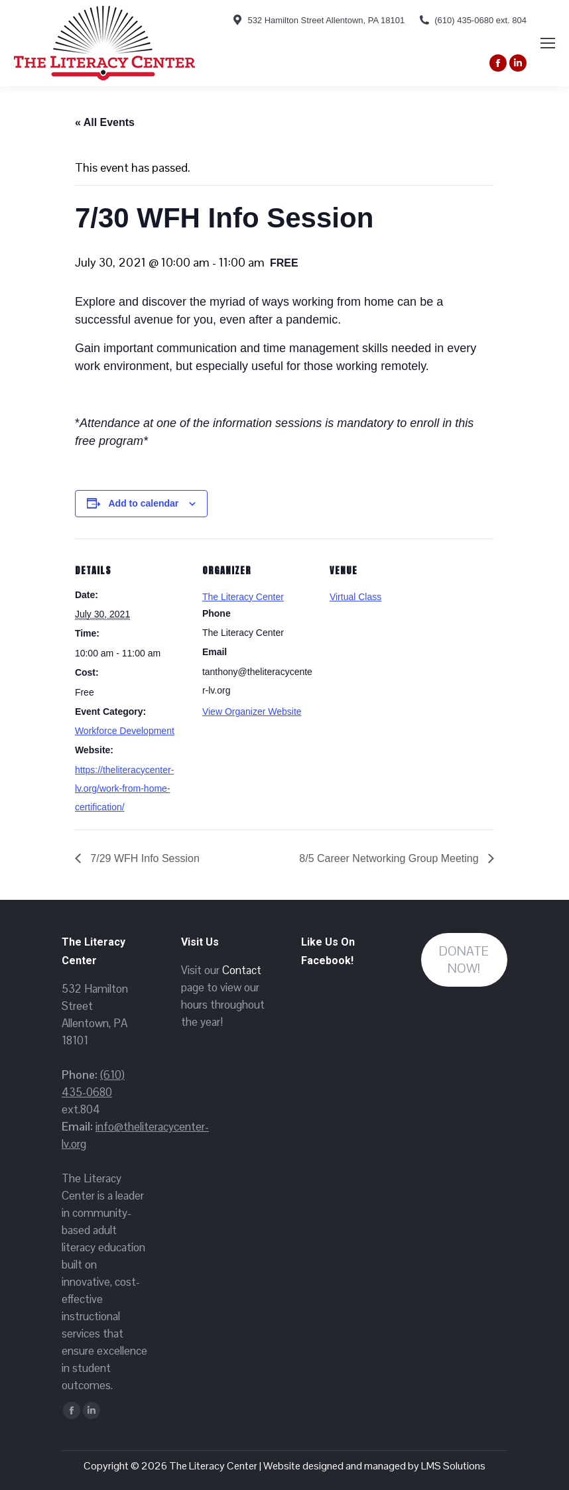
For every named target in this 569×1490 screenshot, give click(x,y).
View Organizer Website (252, 711)
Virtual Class (355, 596)
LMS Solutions (453, 1466)
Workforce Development (124, 730)
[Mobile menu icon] (548, 43)
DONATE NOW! (464, 960)
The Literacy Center (243, 596)
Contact (241, 970)
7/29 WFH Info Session (144, 858)
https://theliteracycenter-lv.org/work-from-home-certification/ (124, 788)
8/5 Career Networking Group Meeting (390, 858)
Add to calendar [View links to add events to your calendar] (144, 503)
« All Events (105, 122)
